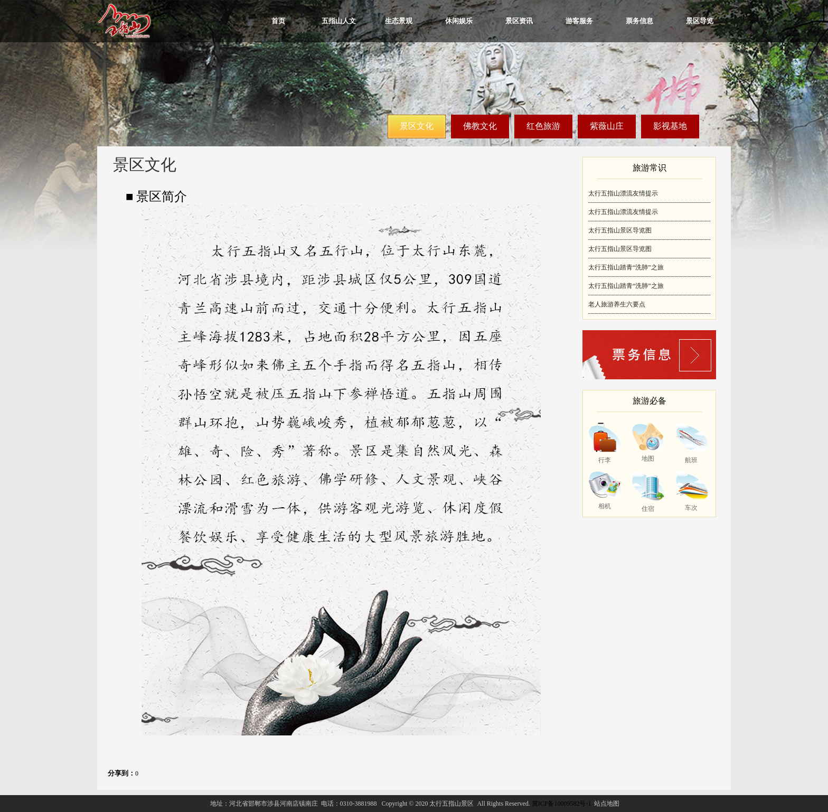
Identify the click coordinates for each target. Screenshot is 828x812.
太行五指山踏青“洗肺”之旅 (626, 267)
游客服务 (579, 21)
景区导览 (699, 21)
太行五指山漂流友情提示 (623, 193)
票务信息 (639, 21)
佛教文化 (480, 126)
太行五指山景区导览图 (620, 230)
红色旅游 (543, 126)
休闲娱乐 (459, 21)
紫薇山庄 (607, 126)
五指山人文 (339, 21)
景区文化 (417, 126)
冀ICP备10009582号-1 (561, 803)
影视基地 (670, 126)
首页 (278, 21)
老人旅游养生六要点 (616, 304)
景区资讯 (519, 21)
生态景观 (398, 21)
